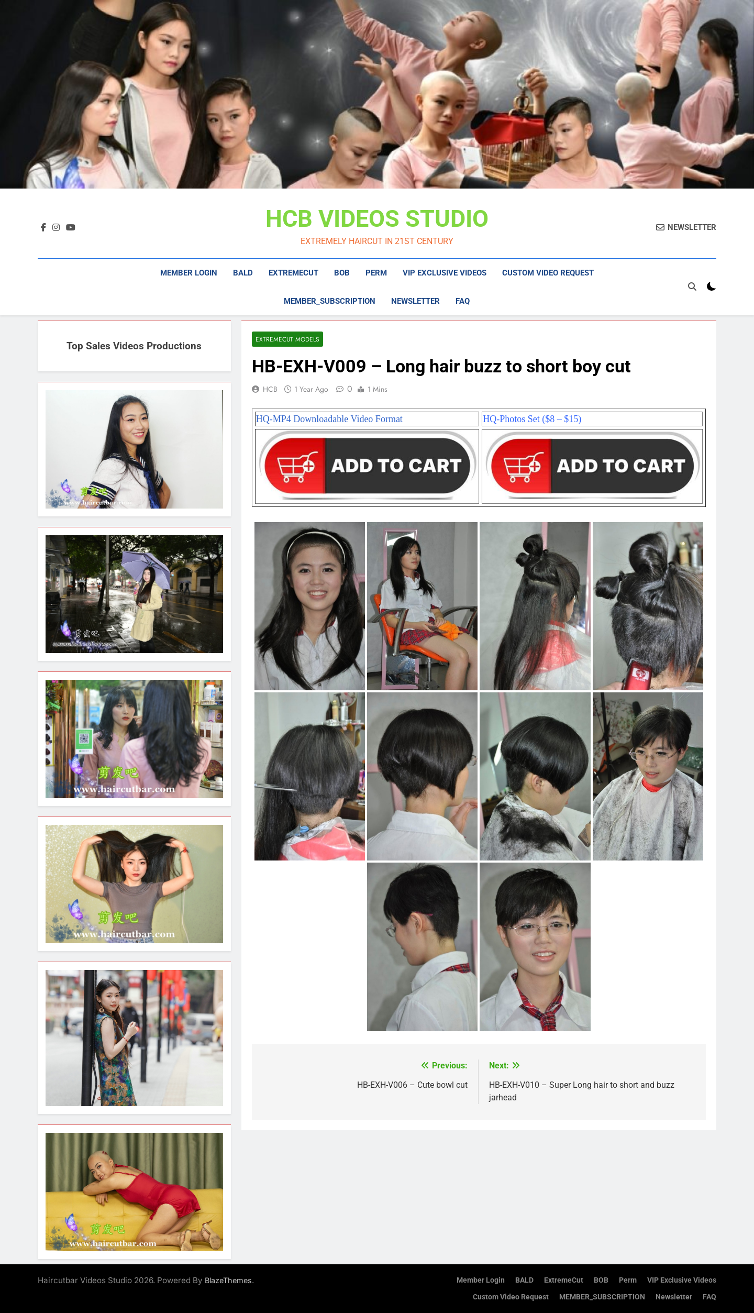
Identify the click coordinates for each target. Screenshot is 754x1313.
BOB (342, 273)
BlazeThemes (228, 1280)
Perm (376, 273)
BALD (243, 273)
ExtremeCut (293, 273)
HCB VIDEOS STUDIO (377, 219)
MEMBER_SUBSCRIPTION (329, 301)
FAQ (463, 301)
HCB (270, 389)
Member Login (188, 273)
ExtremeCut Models (287, 339)
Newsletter (415, 301)
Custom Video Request (548, 273)
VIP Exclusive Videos (444, 273)
